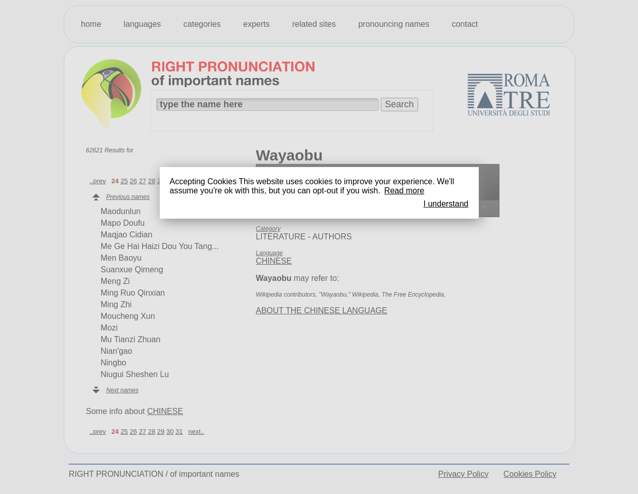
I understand (446, 203)
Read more (404, 190)
